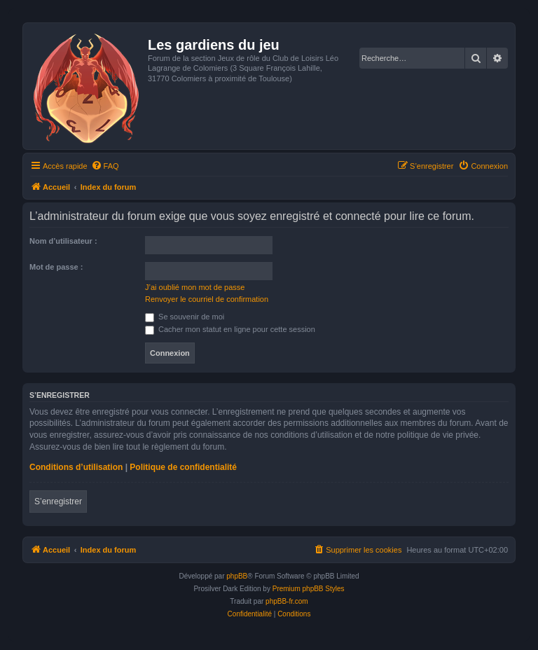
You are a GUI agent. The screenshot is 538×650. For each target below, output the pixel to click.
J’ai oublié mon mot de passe (194, 287)
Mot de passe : (56, 267)
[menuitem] (105, 166)
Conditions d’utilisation (76, 467)
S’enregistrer (58, 501)
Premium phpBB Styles (309, 589)
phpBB (236, 576)
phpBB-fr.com (286, 601)
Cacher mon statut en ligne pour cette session (230, 329)
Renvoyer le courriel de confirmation (206, 299)
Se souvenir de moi (184, 316)
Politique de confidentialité (183, 467)
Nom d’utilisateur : (63, 241)
